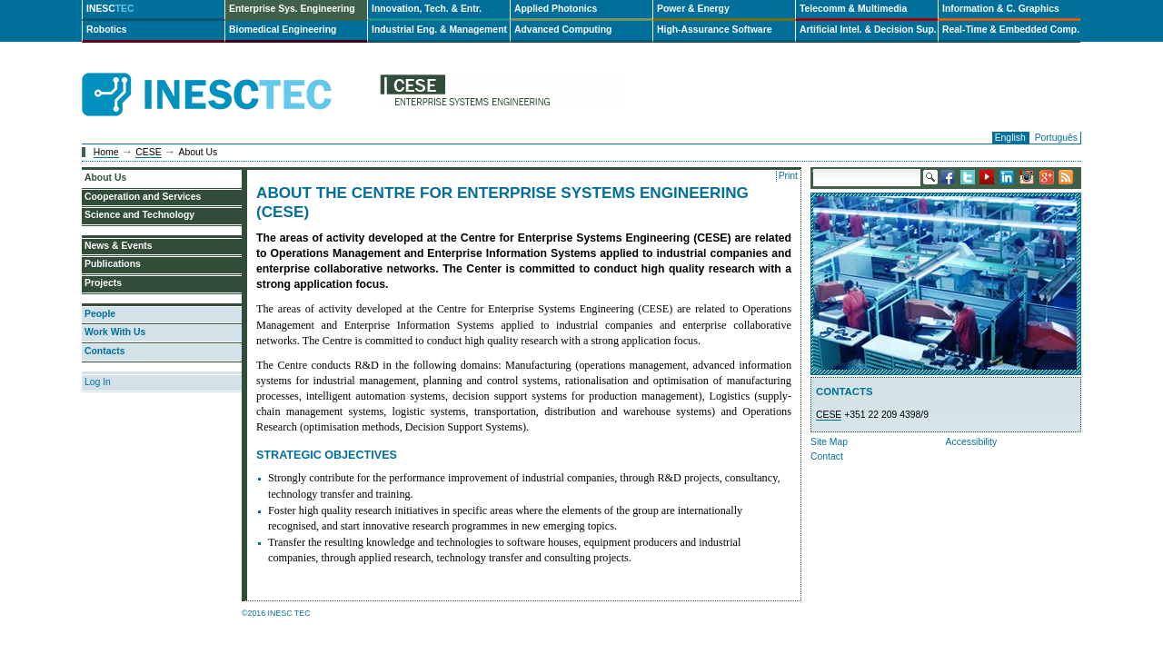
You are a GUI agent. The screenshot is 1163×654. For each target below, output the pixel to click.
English (1010, 138)
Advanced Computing (562, 30)
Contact (826, 456)
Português (1056, 138)
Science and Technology (139, 215)
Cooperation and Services (142, 197)
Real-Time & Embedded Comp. (1010, 30)
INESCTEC (227, 74)
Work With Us (114, 332)
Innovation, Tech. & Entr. (427, 9)
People (99, 314)
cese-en (501, 95)
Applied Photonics (555, 9)
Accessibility (972, 442)
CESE (148, 152)
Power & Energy (693, 9)
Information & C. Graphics (1000, 9)
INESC (110, 9)
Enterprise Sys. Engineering (292, 9)
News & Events (118, 246)
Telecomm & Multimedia (853, 9)
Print (788, 176)
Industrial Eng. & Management (439, 30)
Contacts (104, 351)
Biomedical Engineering (282, 30)
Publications (112, 264)
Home (106, 152)
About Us (105, 178)
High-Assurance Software (714, 30)
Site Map (829, 442)
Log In (97, 382)
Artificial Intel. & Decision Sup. (868, 30)
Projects (103, 283)
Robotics (106, 30)
